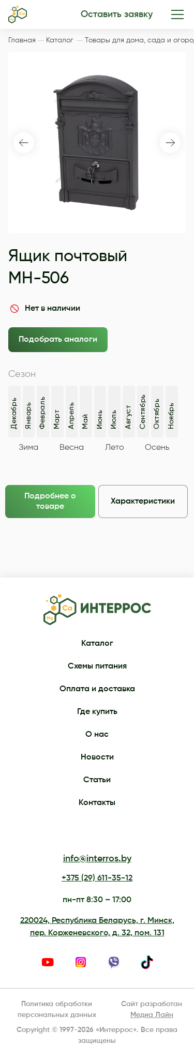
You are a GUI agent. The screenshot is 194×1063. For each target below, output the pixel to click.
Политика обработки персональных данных (57, 1009)
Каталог (97, 644)
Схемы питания (97, 666)
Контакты (97, 803)
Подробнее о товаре (50, 501)
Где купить (97, 712)
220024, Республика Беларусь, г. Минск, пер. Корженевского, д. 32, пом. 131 (97, 927)
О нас (97, 735)
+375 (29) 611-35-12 (97, 878)
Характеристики (143, 501)
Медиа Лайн (151, 1015)
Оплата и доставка (97, 689)
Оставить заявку (117, 14)
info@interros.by (97, 858)
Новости (97, 757)
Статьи (97, 780)
